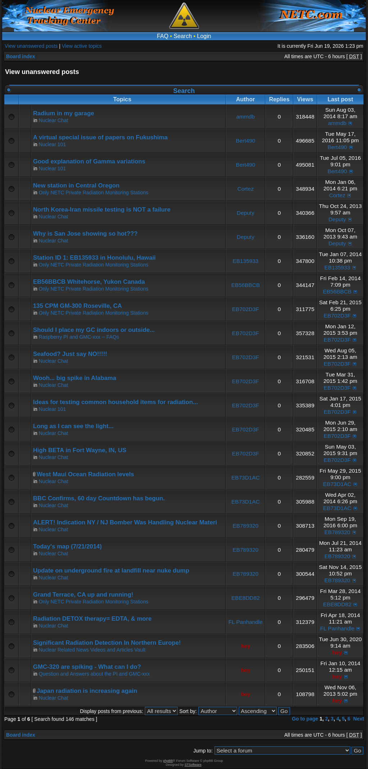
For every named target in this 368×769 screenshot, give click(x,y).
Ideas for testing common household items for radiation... (115, 402)
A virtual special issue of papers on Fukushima (100, 137)
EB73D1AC (245, 477)
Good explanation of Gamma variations (89, 161)
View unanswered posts (31, 46)
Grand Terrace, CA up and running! (83, 594)
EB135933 (245, 261)
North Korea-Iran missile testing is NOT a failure (101, 209)
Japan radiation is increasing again (87, 690)
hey (245, 646)
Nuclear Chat (53, 120)
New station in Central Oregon (76, 185)
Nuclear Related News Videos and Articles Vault (92, 650)
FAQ (163, 36)
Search (183, 36)
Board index (20, 56)
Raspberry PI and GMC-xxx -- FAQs (79, 337)
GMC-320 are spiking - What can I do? (87, 666)
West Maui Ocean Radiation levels (85, 474)
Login (204, 36)
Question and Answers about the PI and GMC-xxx (94, 674)
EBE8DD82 (245, 598)
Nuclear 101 (52, 144)
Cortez (246, 189)
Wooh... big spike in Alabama (74, 378)
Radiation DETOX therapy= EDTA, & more (92, 618)
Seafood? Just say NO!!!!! (70, 354)
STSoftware (193, 764)
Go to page (305, 719)
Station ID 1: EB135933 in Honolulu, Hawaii (94, 257)
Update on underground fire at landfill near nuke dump (111, 570)
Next (358, 719)
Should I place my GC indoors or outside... (94, 329)
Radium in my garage (63, 113)
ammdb (245, 117)
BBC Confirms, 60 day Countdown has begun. (99, 498)
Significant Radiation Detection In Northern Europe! (107, 642)
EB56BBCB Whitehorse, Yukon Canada (89, 281)
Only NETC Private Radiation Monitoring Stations (93, 192)
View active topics (82, 46)
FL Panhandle (246, 622)
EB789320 (245, 526)
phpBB (168, 761)
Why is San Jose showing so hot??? (85, 233)
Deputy (245, 213)
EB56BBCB (245, 285)
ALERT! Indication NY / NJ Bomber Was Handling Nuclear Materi (125, 522)
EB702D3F (245, 309)
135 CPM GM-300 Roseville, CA (77, 305)
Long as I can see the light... (73, 426)
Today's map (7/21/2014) (67, 546)
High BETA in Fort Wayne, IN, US (79, 450)
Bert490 (245, 141)
